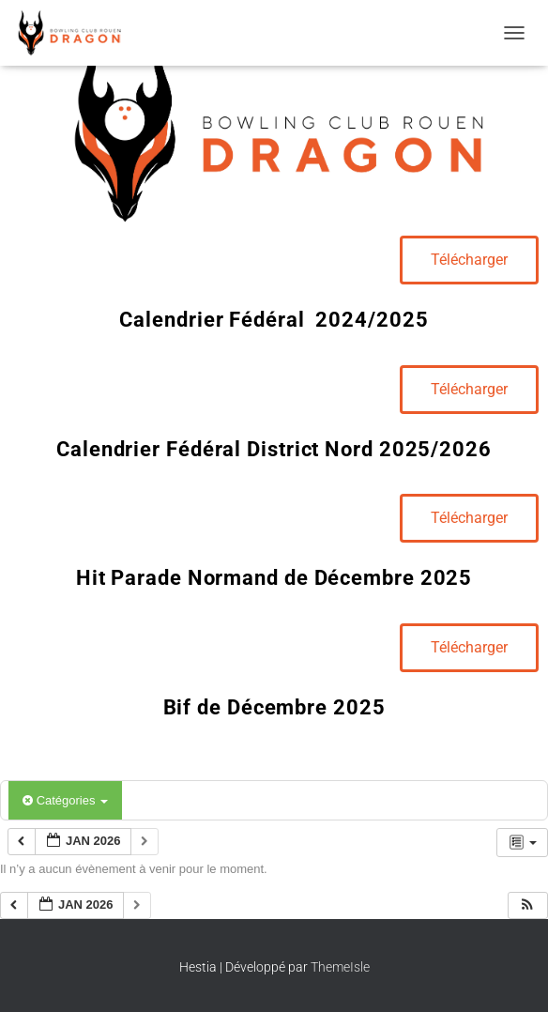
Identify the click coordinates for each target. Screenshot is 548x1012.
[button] (527, 905)
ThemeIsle (340, 966)
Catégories (65, 800)
